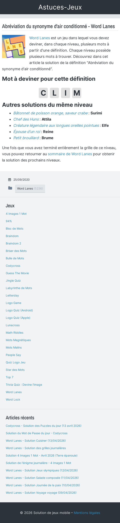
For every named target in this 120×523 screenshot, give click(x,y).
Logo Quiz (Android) (19, 310)
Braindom (12, 236)
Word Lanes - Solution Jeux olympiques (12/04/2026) (42, 470)
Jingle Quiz (13, 280)
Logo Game (13, 303)
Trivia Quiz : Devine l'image (24, 384)
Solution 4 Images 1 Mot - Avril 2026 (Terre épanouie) (42, 455)
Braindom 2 (13, 243)
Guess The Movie (17, 273)
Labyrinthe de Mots (19, 288)
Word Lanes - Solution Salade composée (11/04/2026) (42, 477)
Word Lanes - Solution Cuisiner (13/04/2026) (36, 440)
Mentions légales (87, 513)
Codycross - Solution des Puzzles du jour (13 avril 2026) (43, 425)
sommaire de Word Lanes (70, 154)
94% (9, 221)
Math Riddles (14, 332)
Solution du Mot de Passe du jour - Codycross (36, 433)
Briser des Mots (16, 251)
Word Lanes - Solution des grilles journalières (36, 448)
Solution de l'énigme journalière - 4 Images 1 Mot (38, 463)
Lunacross (13, 325)
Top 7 (9, 377)
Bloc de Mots (14, 228)
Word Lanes (39, 38)
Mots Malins (14, 347)
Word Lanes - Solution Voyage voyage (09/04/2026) (41, 492)
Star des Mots (15, 369)
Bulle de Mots (15, 258)
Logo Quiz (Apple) (18, 317)
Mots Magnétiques (18, 340)
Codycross (13, 265)
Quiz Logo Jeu (15, 362)
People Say (13, 355)
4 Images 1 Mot (16, 213)
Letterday (12, 295)
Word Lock (13, 399)
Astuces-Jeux (60, 7)
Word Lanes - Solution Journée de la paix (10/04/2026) (43, 485)
